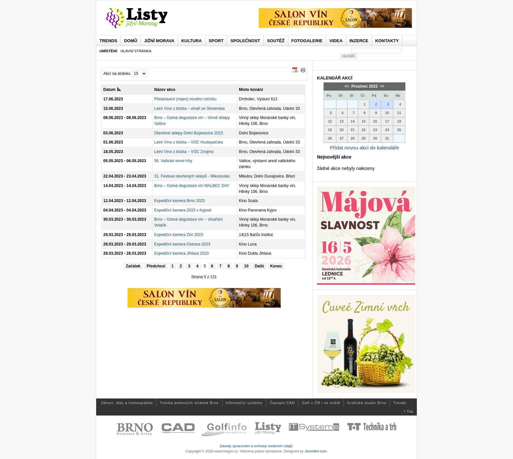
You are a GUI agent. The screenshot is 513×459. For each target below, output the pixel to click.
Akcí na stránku (117, 73)
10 (246, 266)
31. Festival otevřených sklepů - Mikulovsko (192, 176)
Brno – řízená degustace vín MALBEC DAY (191, 185)
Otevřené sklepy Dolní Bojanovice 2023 (188, 133)
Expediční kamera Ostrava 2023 (182, 244)
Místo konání (251, 89)
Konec (276, 266)
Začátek (133, 266)
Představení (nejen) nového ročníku (185, 99)
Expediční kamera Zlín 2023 (178, 234)
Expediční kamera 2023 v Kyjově (182, 210)
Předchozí (156, 266)
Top (410, 411)
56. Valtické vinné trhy (173, 161)
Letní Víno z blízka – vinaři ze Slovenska (189, 108)
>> (381, 86)
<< (347, 86)
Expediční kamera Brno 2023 (179, 200)
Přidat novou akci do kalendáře (364, 147)
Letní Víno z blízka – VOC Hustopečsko (188, 142)
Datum (112, 89)
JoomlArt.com (316, 451)
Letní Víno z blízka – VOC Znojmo (183, 151)
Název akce (164, 89)
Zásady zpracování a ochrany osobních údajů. (256, 446)
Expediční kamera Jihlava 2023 (181, 253)
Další (259, 266)
